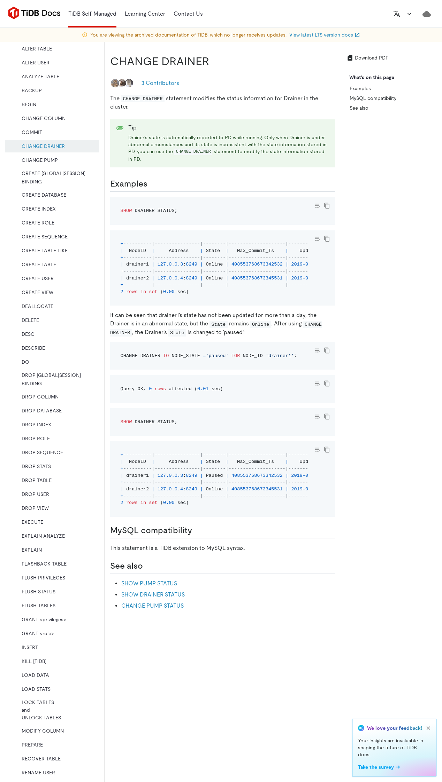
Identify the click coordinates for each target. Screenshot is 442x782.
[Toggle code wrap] (317, 206)
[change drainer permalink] (215, 61)
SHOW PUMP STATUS (149, 583)
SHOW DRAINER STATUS (153, 594)
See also (359, 108)
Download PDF (367, 57)
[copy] (327, 206)
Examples (360, 88)
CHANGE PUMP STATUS (152, 605)
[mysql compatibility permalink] (197, 530)
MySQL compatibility (373, 98)
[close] (428, 728)
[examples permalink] (153, 184)
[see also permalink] (148, 566)
